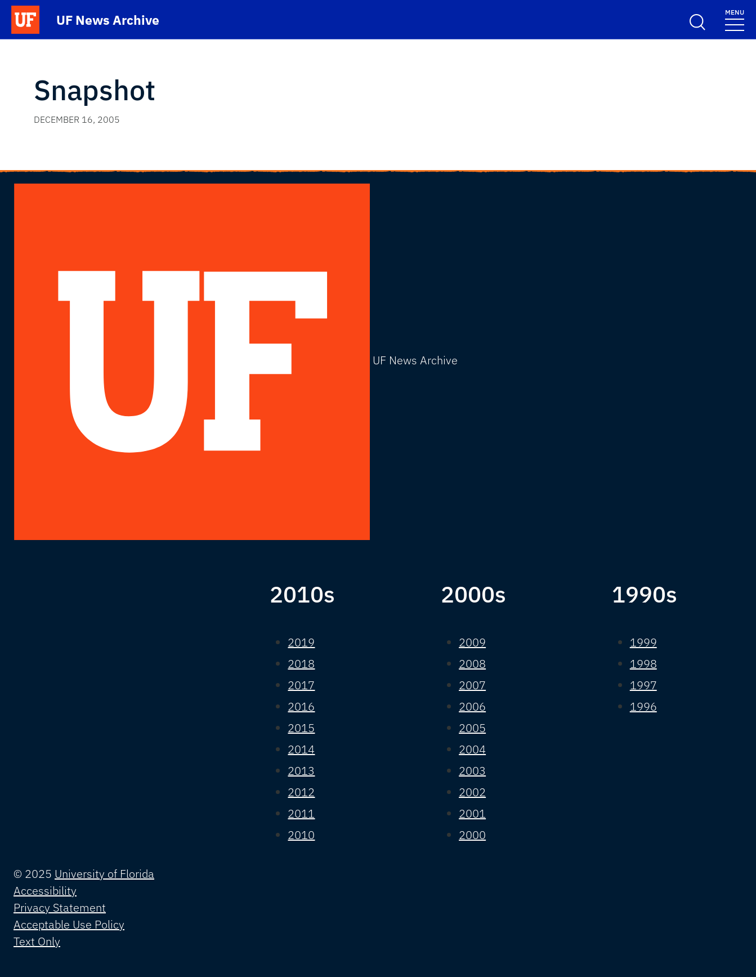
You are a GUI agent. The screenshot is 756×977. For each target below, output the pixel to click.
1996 (643, 706)
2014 (301, 749)
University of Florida (104, 873)
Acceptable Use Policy (69, 924)
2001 (472, 813)
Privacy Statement (60, 907)
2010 (301, 834)
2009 (472, 642)
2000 (472, 834)
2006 (472, 706)
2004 (472, 749)
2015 (301, 727)
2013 (301, 770)
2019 (301, 642)
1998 (643, 663)
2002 (472, 792)
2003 (472, 770)
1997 (643, 685)
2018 (301, 663)
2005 (472, 727)
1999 (643, 642)
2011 (301, 813)
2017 (301, 685)
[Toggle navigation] (734, 19)
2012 (301, 792)
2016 (301, 706)
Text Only (37, 941)
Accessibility (45, 890)
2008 (472, 663)
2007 (472, 685)
